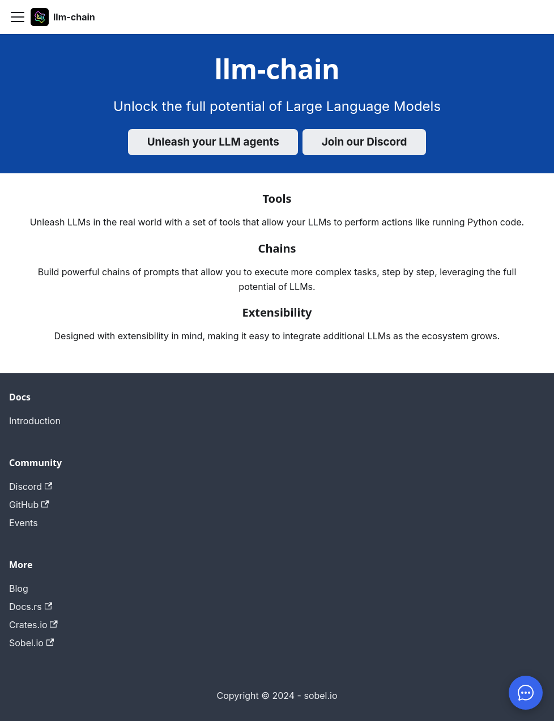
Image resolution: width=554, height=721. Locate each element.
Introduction (35, 420)
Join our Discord (364, 141)
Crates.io (33, 624)
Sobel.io (31, 643)
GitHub (29, 504)
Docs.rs (30, 606)
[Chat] (526, 693)
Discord (30, 486)
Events (23, 522)
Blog (18, 588)
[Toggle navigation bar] (17, 16)
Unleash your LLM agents (213, 141)
